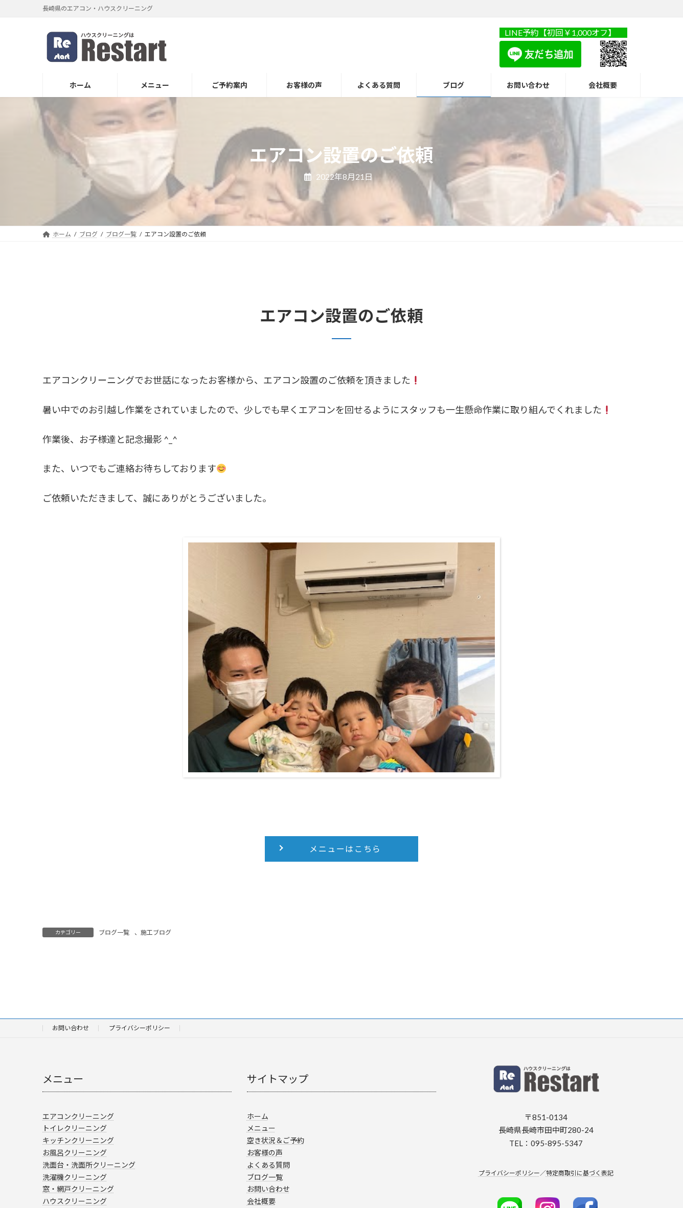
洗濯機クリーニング (74, 1177)
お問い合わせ (70, 1028)
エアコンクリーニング (78, 1116)
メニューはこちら (345, 849)
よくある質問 (268, 1164)
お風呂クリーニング (74, 1152)
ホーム (257, 1116)
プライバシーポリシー (139, 1028)
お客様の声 (265, 1152)
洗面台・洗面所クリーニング (88, 1164)
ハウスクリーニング (74, 1201)
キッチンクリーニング (78, 1140)
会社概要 (261, 1201)
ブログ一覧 (114, 932)
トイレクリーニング (74, 1128)
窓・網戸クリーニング (78, 1189)
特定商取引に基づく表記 (579, 1173)
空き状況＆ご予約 (275, 1140)
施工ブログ (156, 932)
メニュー (261, 1128)
